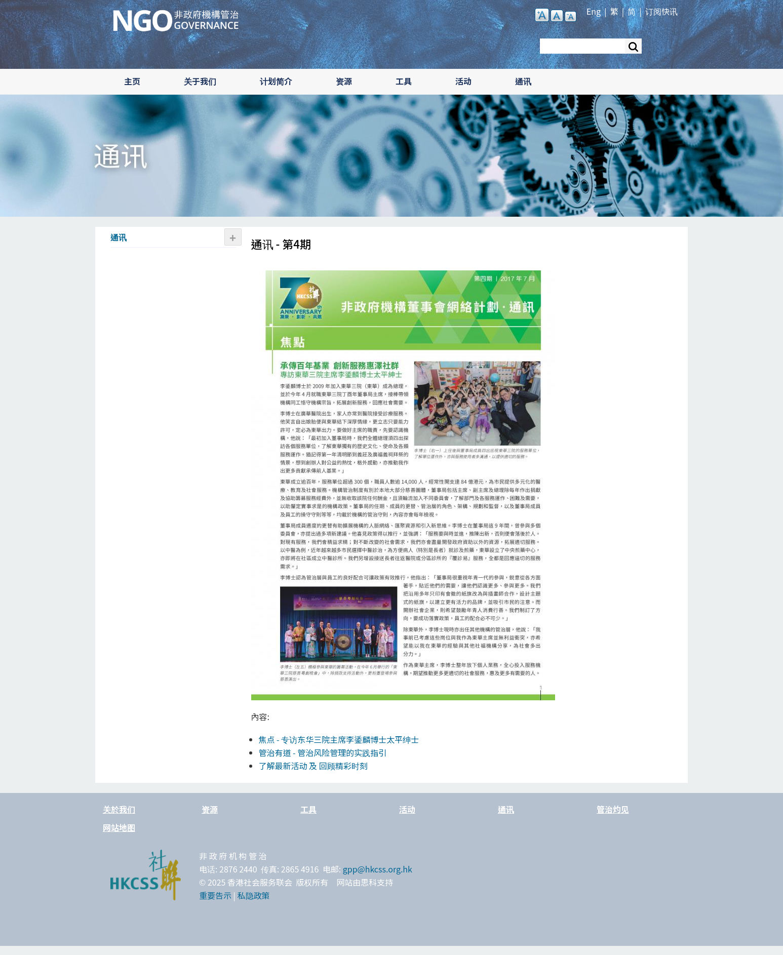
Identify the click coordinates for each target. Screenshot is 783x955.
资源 (344, 81)
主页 (132, 81)
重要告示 (215, 895)
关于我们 (200, 81)
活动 (463, 81)
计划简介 (276, 81)
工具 (404, 81)
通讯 (523, 81)
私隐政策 (254, 895)
